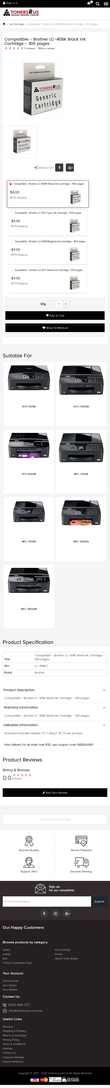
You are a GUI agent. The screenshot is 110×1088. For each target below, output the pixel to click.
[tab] (55, 690)
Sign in (9, 3)
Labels (7, 954)
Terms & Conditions (14, 1044)
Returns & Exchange (14, 1035)
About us (8, 1026)
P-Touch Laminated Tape (17, 962)
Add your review (55, 792)
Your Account (10, 980)
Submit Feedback (13, 1061)
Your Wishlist (10, 989)
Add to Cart (55, 315)
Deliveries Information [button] (21, 725)
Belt (5, 958)
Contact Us (9, 1052)
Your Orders (10, 985)
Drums (59, 954)
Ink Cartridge (62, 949)
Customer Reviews (13, 1057)
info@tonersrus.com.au (22, 1010)
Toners (7, 949)
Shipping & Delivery (14, 1030)
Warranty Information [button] (21, 707)
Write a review (47, 48)
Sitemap (7, 1048)
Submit (99, 901)
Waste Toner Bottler (66, 958)
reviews (31, 48)
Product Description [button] (19, 690)
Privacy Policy (11, 1039)
